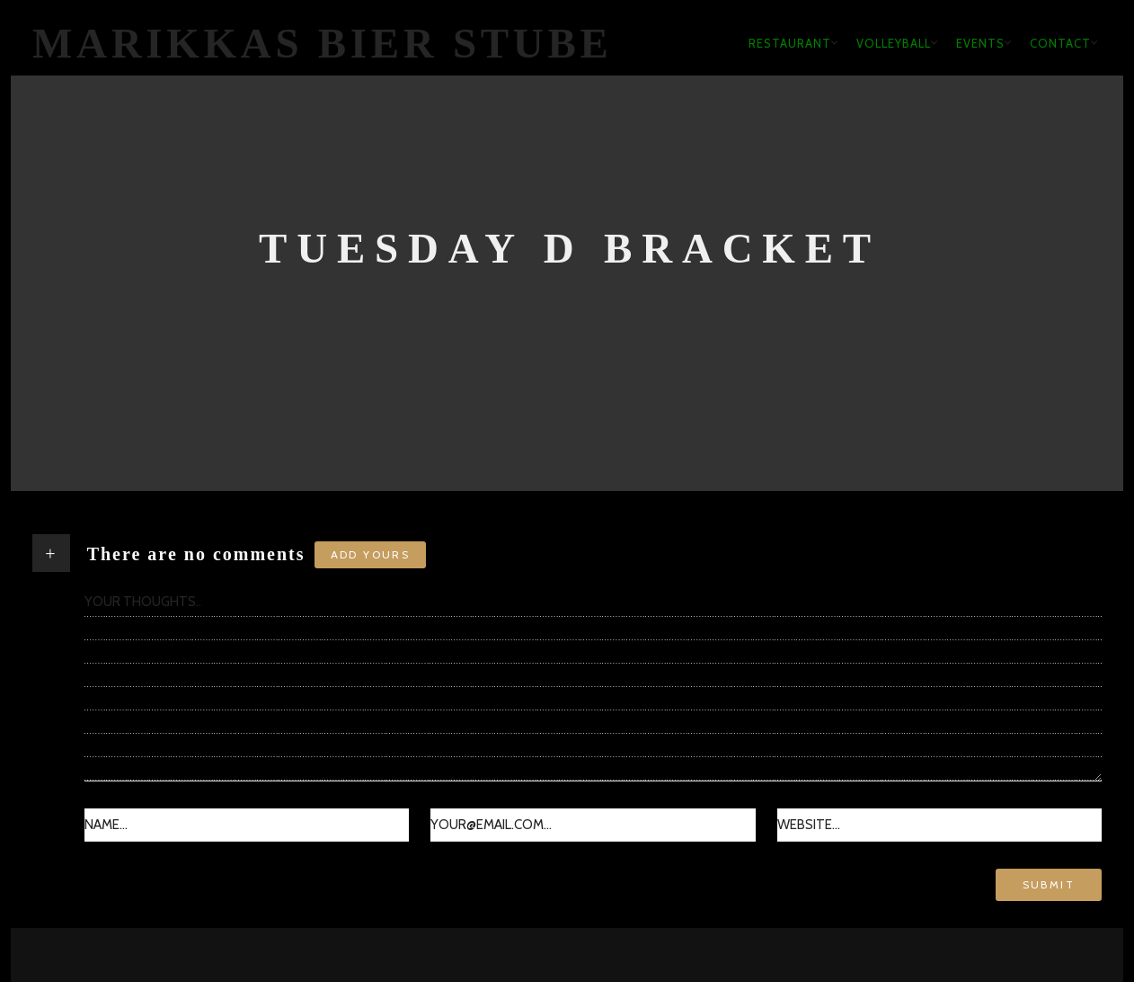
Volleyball (893, 43)
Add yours (371, 554)
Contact (1060, 43)
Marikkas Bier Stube (322, 43)
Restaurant (790, 43)
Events (980, 43)
